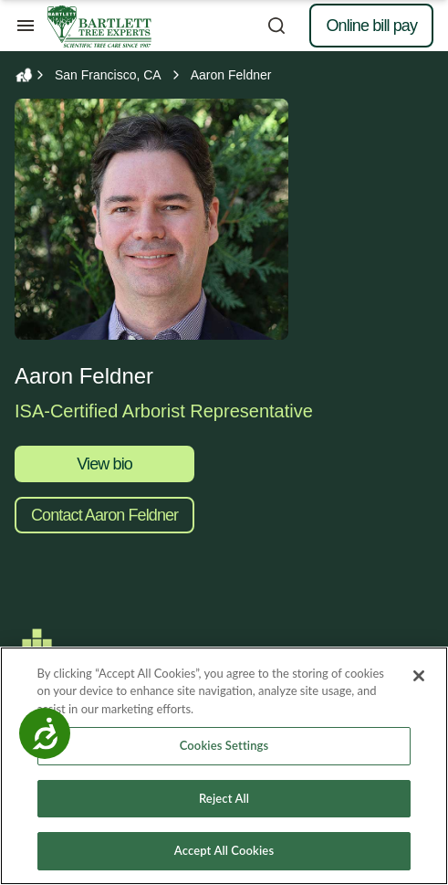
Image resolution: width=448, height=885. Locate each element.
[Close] (419, 676)
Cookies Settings (224, 746)
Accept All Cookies (224, 851)
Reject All (224, 798)
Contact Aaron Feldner (104, 515)
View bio (104, 464)
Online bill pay (371, 25)
